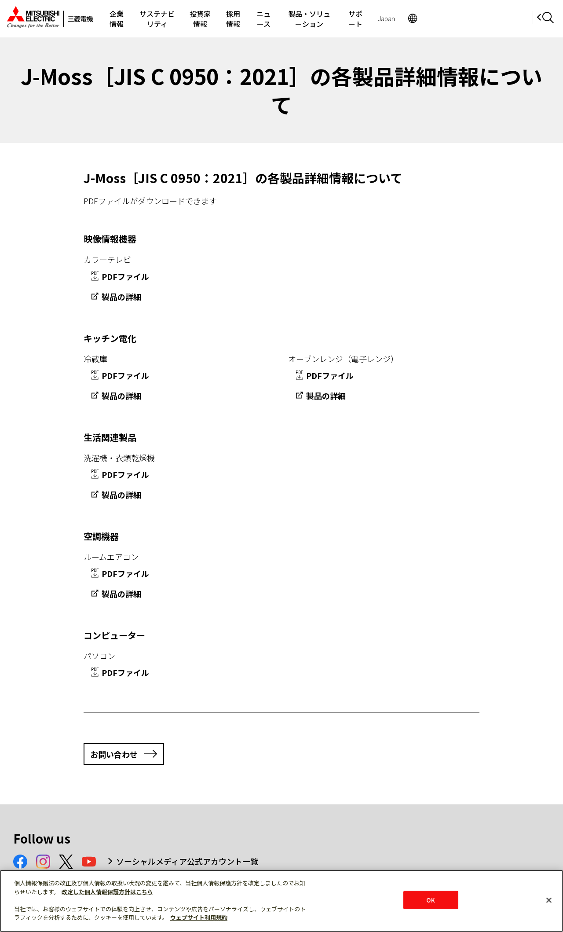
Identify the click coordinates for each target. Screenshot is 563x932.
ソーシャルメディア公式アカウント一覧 (187, 861)
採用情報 (282, 18)
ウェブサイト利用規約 (198, 917)
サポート (448, 18)
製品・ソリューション (386, 18)
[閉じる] (549, 900)
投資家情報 (237, 18)
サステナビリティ (179, 18)
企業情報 (124, 18)
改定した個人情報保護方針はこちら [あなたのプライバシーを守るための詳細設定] (107, 892)
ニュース (323, 18)
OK (430, 899)
